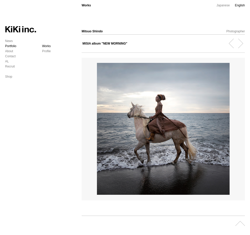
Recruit (10, 66)
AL (7, 61)
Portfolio (10, 46)
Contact (10, 56)
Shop (8, 76)
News (9, 41)
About (9, 51)
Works (46, 46)
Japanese (223, 5)
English (240, 5)
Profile (46, 51)
